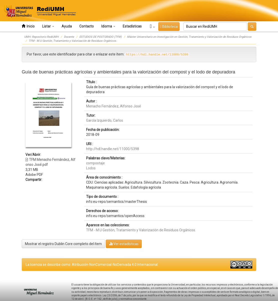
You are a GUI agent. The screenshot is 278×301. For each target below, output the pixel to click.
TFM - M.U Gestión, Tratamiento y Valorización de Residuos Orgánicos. (73, 40)
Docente (69, 36)
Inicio (28, 26)
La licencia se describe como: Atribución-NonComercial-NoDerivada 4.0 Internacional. (92, 265)
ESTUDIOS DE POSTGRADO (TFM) (100, 36)
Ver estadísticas (124, 244)
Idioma (108, 26)
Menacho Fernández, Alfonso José (113, 106)
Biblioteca (169, 26)
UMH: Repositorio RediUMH (41, 36)
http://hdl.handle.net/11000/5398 (112, 149)
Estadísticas (132, 26)
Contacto (86, 26)
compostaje (95, 163)
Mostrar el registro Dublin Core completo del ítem (63, 244)
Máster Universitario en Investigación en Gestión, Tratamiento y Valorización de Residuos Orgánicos (189, 36)
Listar (48, 26)
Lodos (91, 168)
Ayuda (67, 26)
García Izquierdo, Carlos (104, 120)
